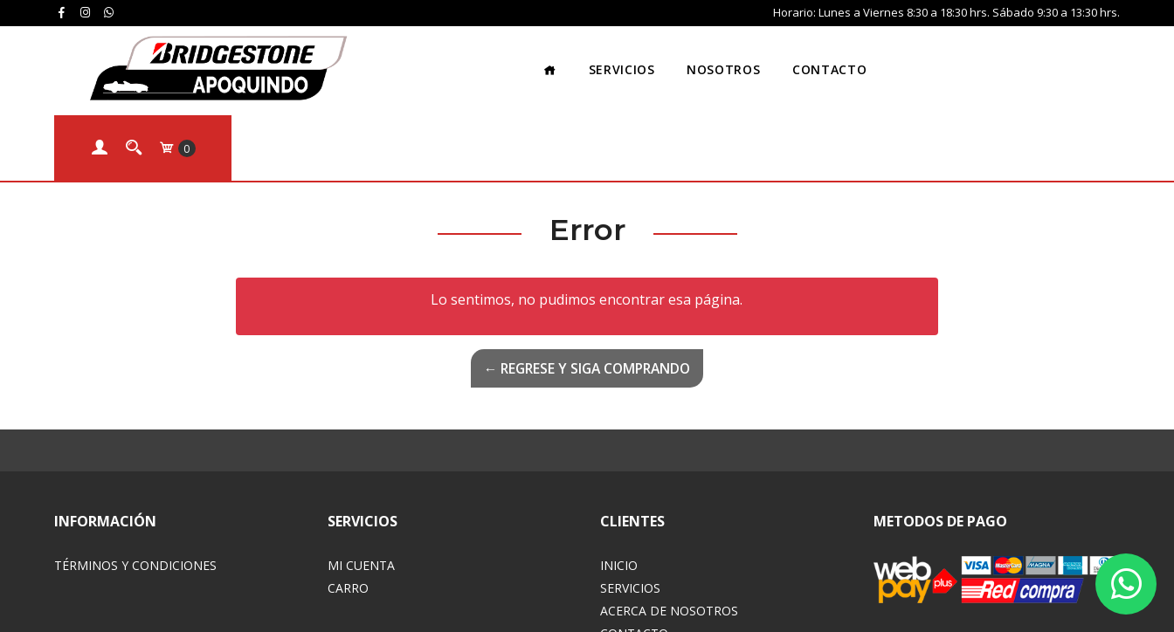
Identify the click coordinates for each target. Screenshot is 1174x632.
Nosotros (605, 56)
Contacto (711, 56)
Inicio (619, 475)
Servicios (503, 56)
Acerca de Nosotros (669, 520)
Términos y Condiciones (135, 475)
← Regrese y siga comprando (586, 278)
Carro (348, 498)
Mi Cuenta (361, 475)
